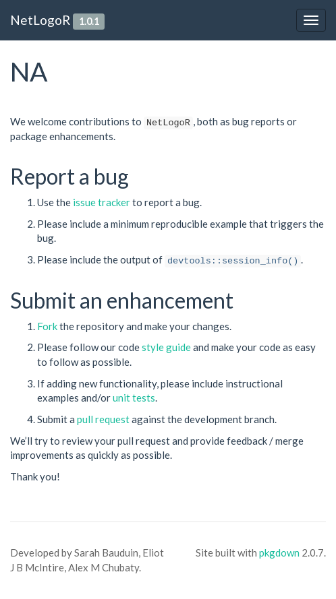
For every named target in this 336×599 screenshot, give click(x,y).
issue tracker (101, 202)
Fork (47, 326)
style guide (166, 347)
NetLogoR (40, 20)
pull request (103, 419)
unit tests (134, 397)
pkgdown (279, 552)
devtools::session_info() (232, 261)
